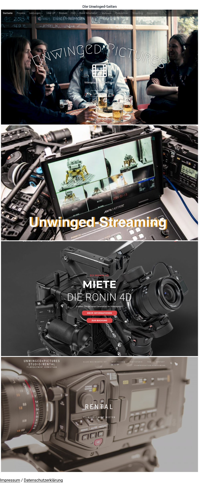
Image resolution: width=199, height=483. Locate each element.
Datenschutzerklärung (43, 480)
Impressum (10, 480)
